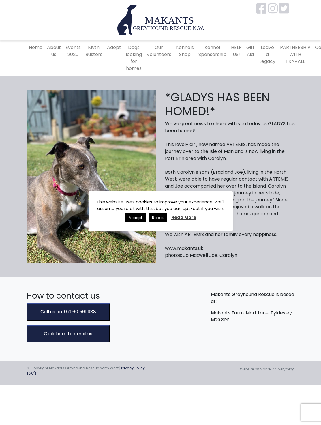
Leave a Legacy (267, 54)
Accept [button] (135, 217)
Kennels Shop (185, 51)
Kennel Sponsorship (212, 51)
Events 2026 (73, 51)
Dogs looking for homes (134, 58)
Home (35, 47)
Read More (183, 217)
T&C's (32, 373)
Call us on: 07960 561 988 (68, 311)
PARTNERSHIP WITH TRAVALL (295, 54)
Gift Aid (250, 51)
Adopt (114, 47)
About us (54, 51)
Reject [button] (158, 217)
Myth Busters (93, 51)
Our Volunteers (159, 51)
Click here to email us (68, 333)
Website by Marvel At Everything (267, 369)
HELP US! (236, 51)
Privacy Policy (133, 368)
